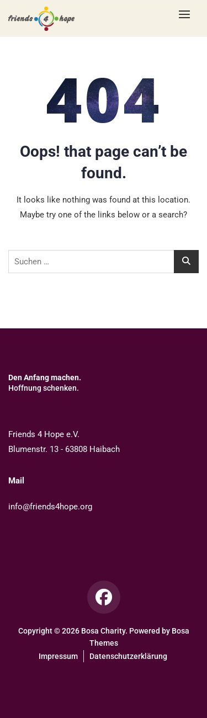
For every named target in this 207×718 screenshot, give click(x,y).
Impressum (58, 656)
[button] (187, 14)
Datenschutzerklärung (128, 656)
